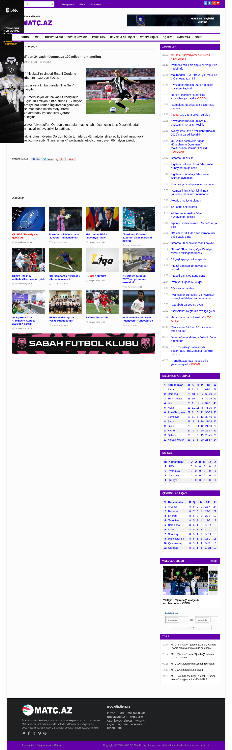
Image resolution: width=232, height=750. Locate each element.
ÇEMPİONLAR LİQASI (122, 37)
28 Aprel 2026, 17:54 (60, 325)
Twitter (205, 3)
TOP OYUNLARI (54, 37)
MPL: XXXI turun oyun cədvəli (187, 670)
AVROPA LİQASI (149, 37)
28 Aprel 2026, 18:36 (134, 287)
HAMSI (214, 561)
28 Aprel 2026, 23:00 (23, 242)
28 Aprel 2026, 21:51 (60, 242)
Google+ (214, 3)
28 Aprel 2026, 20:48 (97, 242)
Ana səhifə (28, 745)
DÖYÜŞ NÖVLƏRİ (77, 37)
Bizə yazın (95, 4)
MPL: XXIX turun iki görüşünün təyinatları (193, 663)
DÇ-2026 (167, 37)
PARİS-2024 (98, 37)
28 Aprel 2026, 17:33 (97, 322)
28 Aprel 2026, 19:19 (60, 284)
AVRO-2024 (183, 37)
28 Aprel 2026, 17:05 (134, 325)
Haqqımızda (68, 4)
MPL (37, 37)
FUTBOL (25, 37)
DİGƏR (198, 37)
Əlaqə (82, 4)
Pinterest (218, 3)
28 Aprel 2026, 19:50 (23, 284)
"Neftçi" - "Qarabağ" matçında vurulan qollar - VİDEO (181, 602)
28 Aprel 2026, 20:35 (134, 245)
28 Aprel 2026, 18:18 (23, 328)
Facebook (210, 3)
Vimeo (39, 733)
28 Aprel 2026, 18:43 (97, 281)
